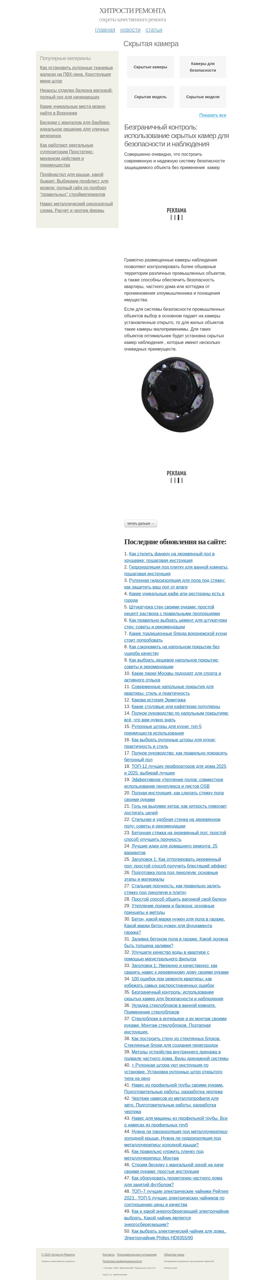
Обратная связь (174, 1254)
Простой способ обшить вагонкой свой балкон (179, 899)
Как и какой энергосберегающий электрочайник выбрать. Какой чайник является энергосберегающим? (176, 1218)
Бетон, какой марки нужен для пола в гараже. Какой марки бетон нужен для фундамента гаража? (174, 926)
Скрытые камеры (150, 67)
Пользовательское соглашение (137, 1254)
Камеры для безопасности (203, 66)
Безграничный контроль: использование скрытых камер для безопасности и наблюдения (176, 135)
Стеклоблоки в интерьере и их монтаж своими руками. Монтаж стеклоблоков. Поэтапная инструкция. (175, 1025)
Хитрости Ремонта (132, 11)
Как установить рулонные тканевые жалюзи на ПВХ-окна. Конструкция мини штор (76, 74)
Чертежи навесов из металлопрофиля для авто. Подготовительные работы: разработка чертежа (171, 1105)
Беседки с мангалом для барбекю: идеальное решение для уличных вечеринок (75, 129)
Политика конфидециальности (122, 1261)
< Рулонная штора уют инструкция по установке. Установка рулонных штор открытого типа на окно (173, 1072)
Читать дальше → (140, 523)
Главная (105, 30)
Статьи (153, 30)
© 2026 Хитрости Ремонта (58, 1254)
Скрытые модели (203, 97)
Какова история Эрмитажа (159, 700)
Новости (130, 30)
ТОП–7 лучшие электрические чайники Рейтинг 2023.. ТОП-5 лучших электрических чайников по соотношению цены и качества (176, 1198)
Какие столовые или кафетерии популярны (176, 706)
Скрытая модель (150, 97)
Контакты (109, 1254)
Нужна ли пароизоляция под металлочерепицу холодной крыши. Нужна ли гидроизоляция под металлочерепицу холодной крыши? (176, 1138)
